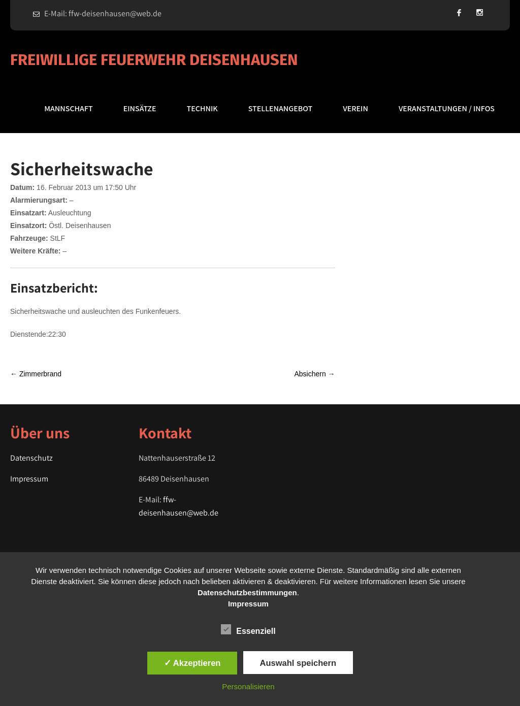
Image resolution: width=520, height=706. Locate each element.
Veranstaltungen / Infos (447, 108)
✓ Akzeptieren (192, 662)
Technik (202, 108)
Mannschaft (68, 108)
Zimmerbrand (35, 374)
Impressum (29, 478)
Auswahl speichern (298, 662)
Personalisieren (248, 686)
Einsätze (139, 108)
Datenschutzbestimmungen (247, 592)
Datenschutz (31, 458)
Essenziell (248, 629)
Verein (355, 108)
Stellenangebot (280, 108)
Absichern (314, 374)
